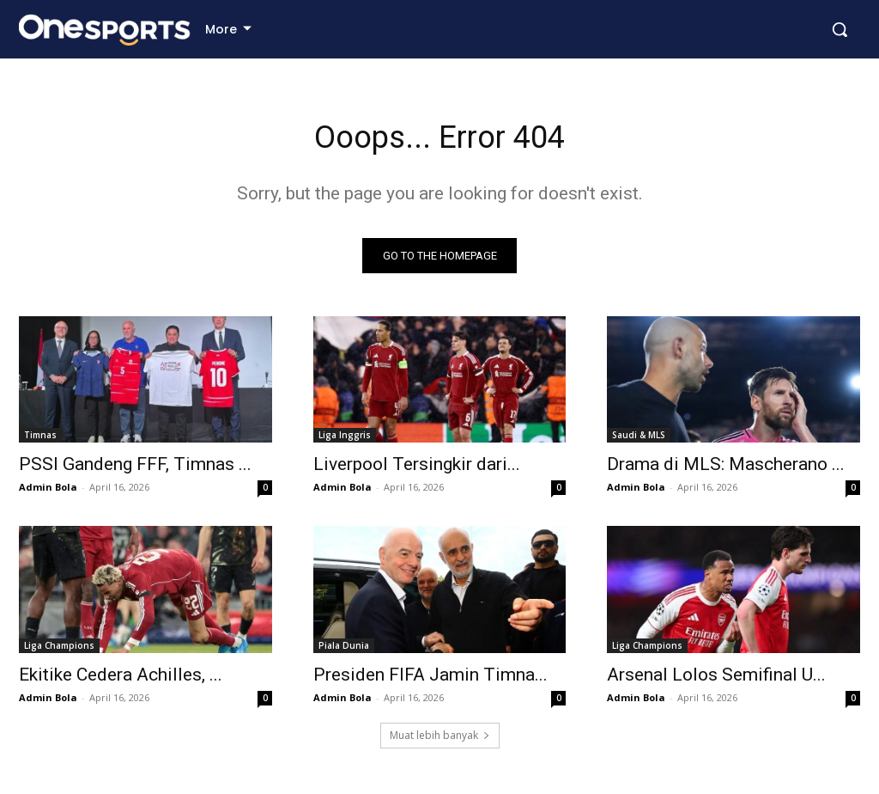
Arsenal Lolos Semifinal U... (716, 679)
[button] (839, 29)
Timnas (40, 440)
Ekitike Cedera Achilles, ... (120, 679)
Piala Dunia (343, 650)
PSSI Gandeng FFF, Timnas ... (135, 469)
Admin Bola (48, 492)
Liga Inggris (344, 440)
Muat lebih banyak (440, 739)
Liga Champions (59, 650)
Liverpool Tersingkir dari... (416, 469)
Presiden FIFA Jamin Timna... (430, 679)
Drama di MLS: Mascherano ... (726, 469)
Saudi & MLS (638, 440)
